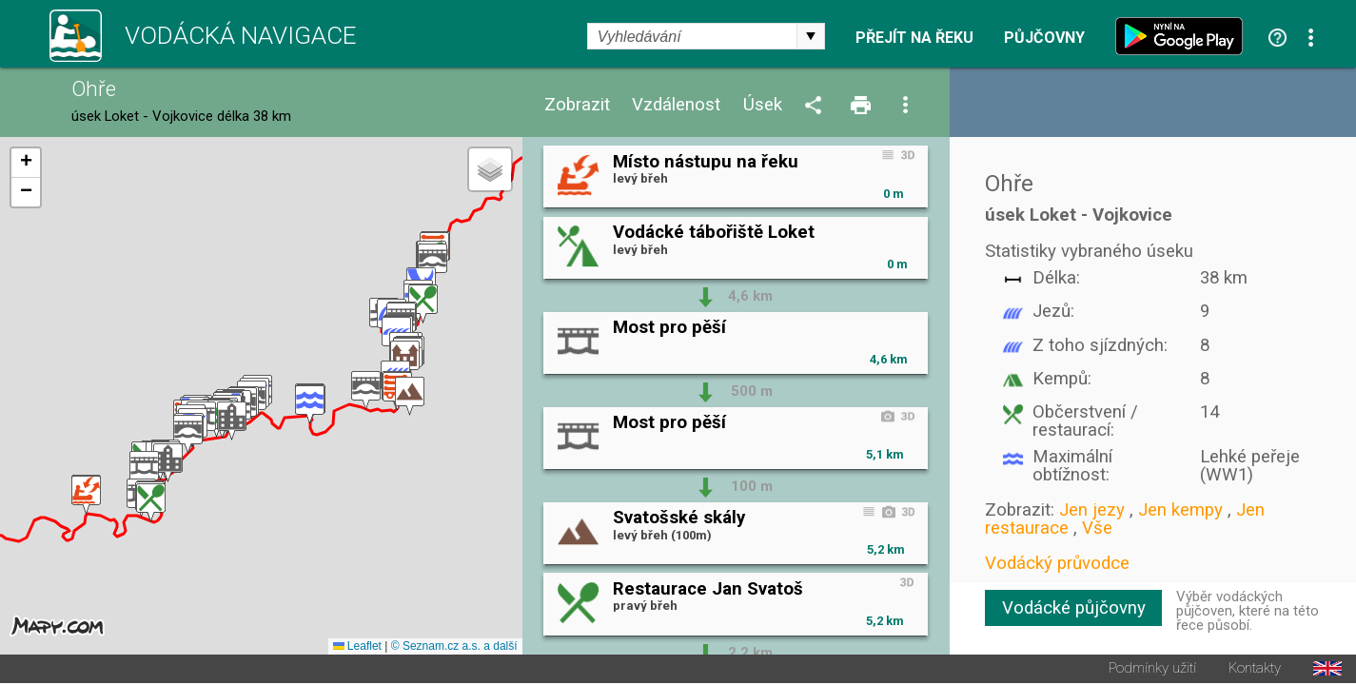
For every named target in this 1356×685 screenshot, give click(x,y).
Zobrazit (577, 105)
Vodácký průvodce (1057, 563)
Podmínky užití (1152, 670)
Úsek (762, 105)
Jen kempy (1180, 509)
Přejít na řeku (914, 38)
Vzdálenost (676, 105)
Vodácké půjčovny (1074, 607)
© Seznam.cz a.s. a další (454, 648)
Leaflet (357, 648)
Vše (1097, 528)
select (810, 36)
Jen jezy (1092, 509)
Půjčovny (1044, 38)
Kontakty (1254, 670)
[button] (86, 496)
